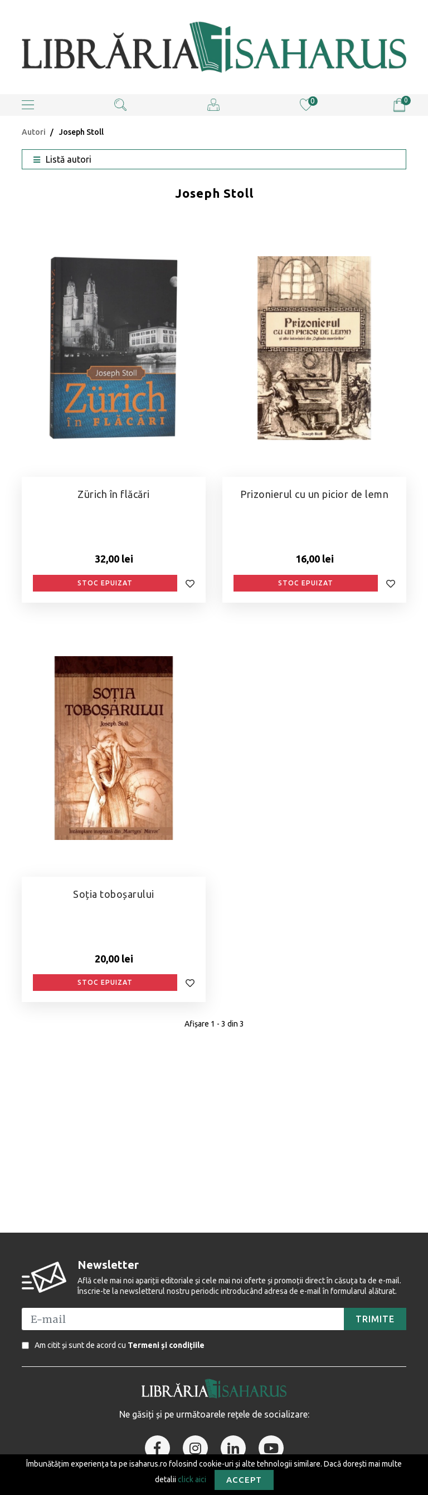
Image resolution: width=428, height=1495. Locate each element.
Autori (34, 132)
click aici (192, 1478)
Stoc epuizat (105, 583)
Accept (244, 1479)
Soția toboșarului (113, 894)
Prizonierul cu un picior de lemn (314, 494)
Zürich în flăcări (113, 494)
